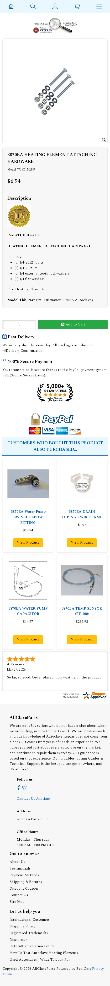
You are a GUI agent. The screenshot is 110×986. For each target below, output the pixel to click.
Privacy (98, 968)
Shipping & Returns (26, 881)
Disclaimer (18, 939)
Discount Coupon (24, 888)
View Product (28, 542)
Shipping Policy (22, 926)
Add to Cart (73, 324)
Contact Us (19, 894)
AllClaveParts (43, 968)
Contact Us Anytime (33, 798)
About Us (17, 861)
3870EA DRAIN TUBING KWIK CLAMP (82, 514)
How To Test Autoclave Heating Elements (44, 952)
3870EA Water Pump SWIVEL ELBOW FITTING (28, 517)
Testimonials (20, 868)
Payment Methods (24, 874)
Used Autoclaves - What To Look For (40, 959)
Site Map (17, 901)
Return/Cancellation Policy (32, 945)
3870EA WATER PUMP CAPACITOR (28, 611)
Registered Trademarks (29, 932)
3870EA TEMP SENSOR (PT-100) (82, 611)
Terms (7, 973)
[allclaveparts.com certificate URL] (85, 698)
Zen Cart (83, 968)
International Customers (30, 919)
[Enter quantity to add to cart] (19, 324)
